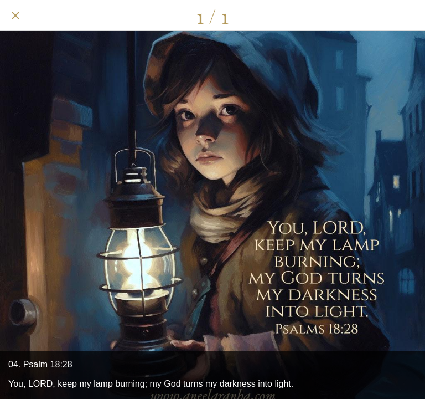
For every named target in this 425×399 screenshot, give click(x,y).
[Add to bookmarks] (409, 15)
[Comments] (380, 15)
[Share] (352, 15)
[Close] (15, 15)
